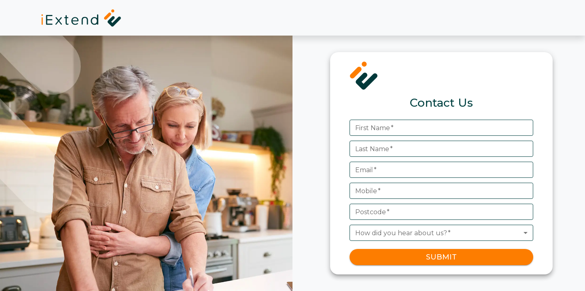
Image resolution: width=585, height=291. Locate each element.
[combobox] (441, 233)
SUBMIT (441, 257)
